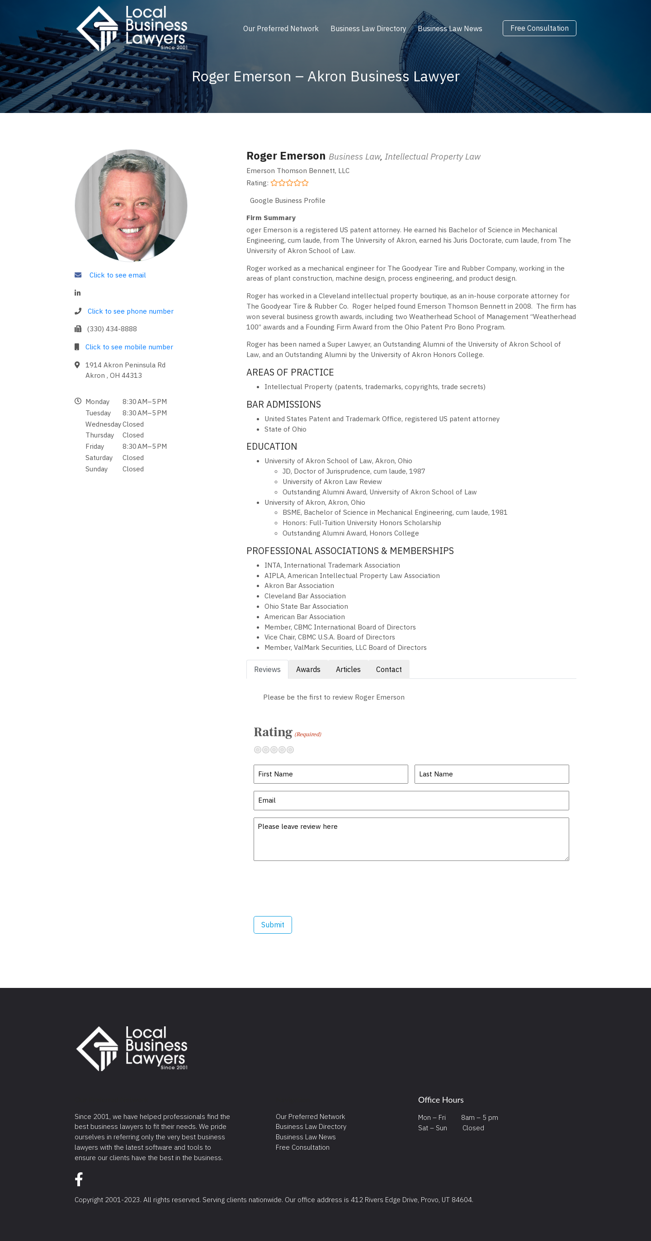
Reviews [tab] (267, 669)
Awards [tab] (308, 669)
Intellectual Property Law (433, 156)
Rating (287, 732)
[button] (154, 435)
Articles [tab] (348, 669)
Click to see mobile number (129, 346)
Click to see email (118, 274)
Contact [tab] (389, 669)
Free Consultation (539, 28)
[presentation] (322, 888)
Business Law (354, 156)
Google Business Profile (288, 200)
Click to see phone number (131, 310)
